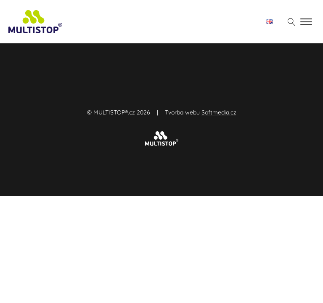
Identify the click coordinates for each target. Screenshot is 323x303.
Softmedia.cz (218, 112)
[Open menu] (306, 22)
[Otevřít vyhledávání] (291, 22)
